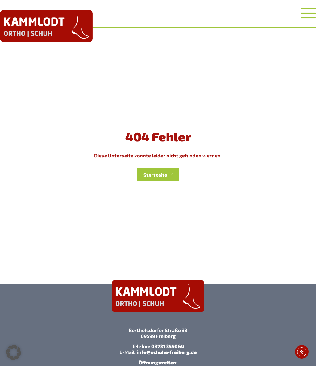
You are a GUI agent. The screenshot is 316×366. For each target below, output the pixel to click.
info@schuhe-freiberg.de (167, 352)
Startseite (158, 174)
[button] (13, 352)
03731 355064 (167, 346)
